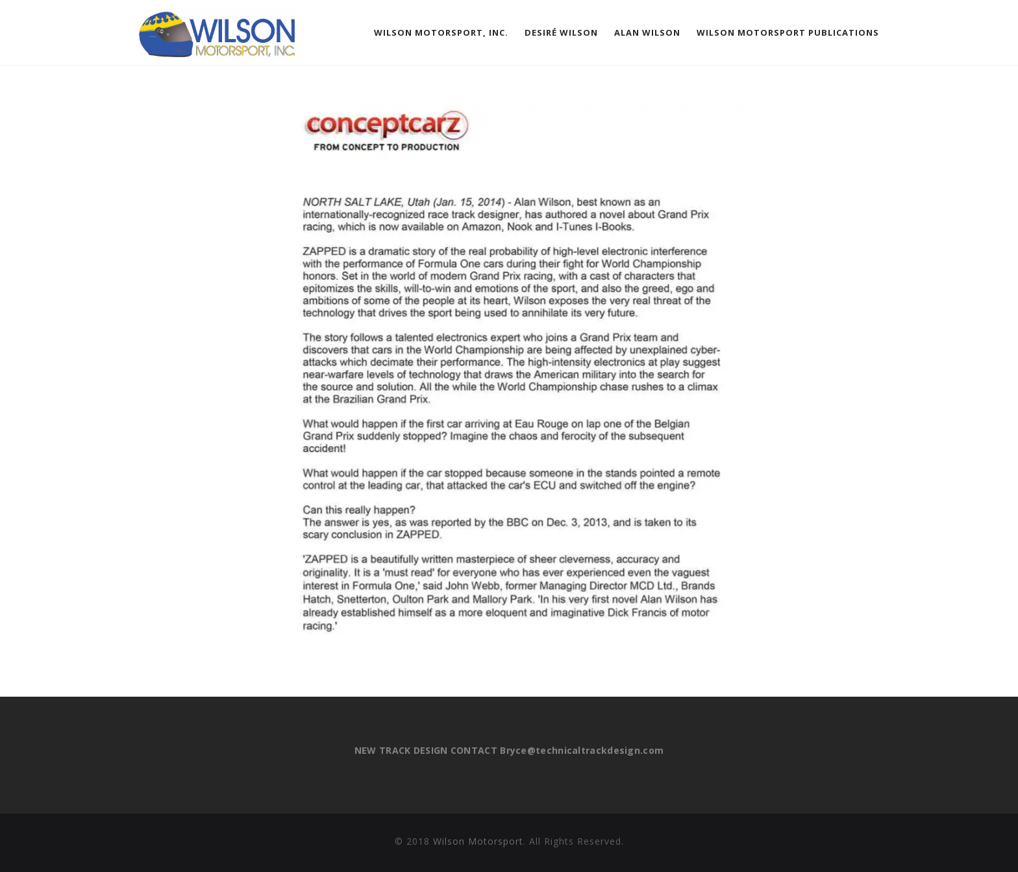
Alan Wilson (647, 32)
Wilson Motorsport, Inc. (441, 32)
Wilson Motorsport (478, 841)
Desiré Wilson (561, 32)
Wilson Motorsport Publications (788, 32)
